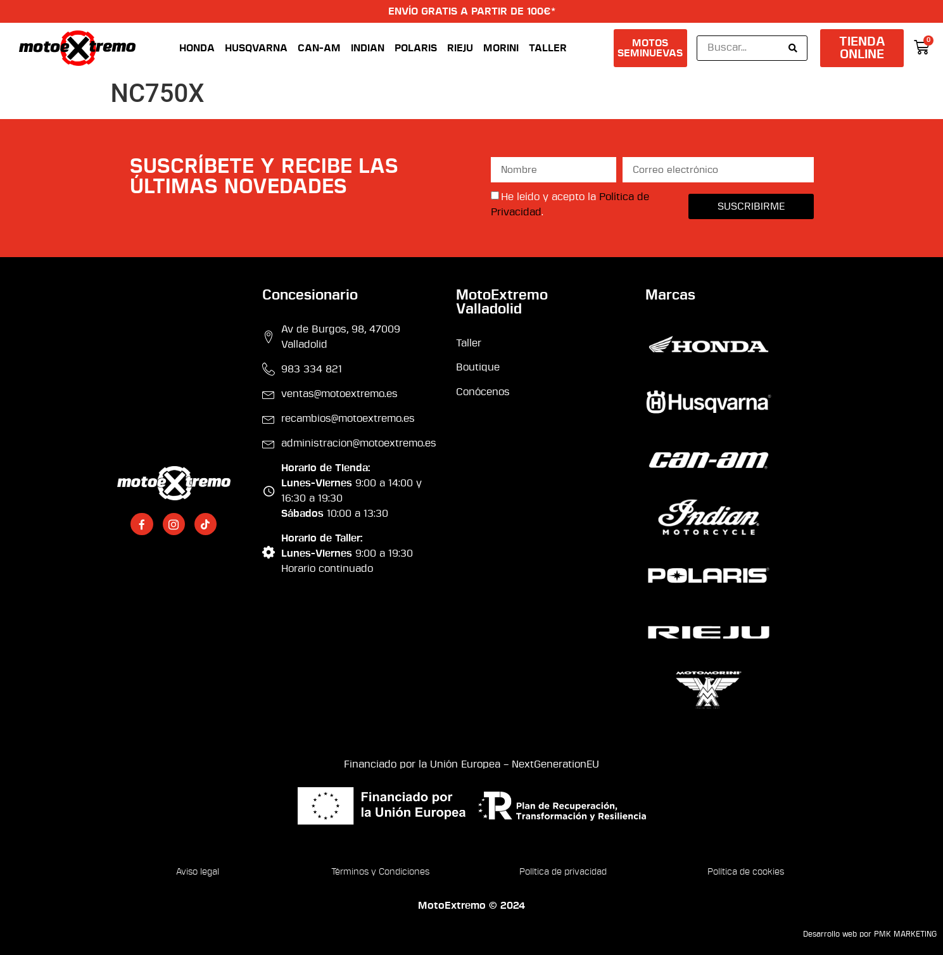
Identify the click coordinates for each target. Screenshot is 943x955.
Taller (548, 48)
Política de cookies (745, 872)
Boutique (478, 367)
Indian (367, 48)
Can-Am (319, 48)
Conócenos (483, 392)
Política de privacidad (563, 872)
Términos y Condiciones (380, 872)
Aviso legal (197, 872)
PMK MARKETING (905, 934)
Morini (501, 48)
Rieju (460, 48)
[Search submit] (793, 48)
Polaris (416, 48)
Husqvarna (256, 48)
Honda (197, 48)
